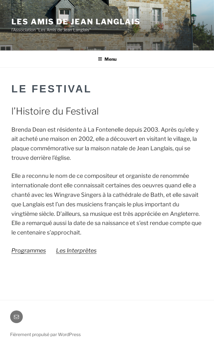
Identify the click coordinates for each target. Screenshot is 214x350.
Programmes (28, 250)
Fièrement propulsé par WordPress (45, 334)
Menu (107, 59)
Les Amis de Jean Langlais (76, 21)
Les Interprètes (76, 250)
